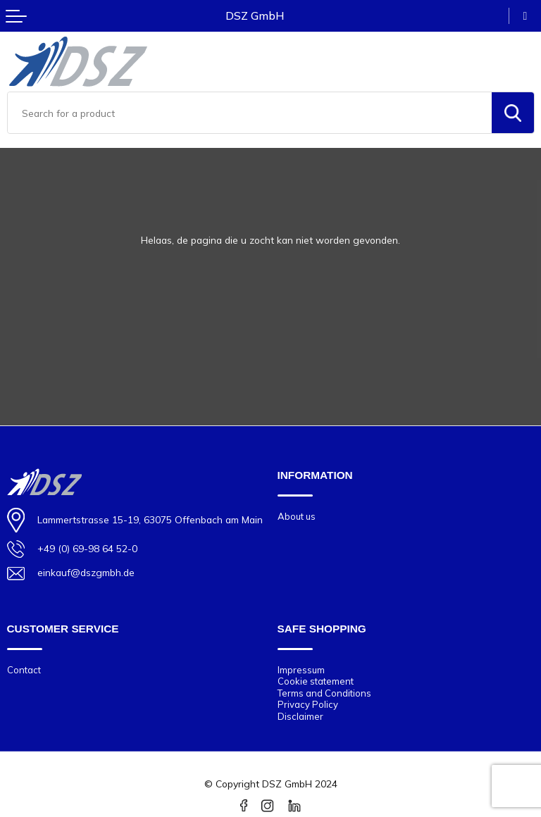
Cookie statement (316, 681)
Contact (24, 669)
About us (297, 516)
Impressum (301, 669)
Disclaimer (300, 716)
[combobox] (250, 112)
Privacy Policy (308, 704)
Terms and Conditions (324, 693)
